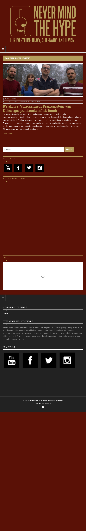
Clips (14, 102)
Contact (6, 313)
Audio (8, 102)
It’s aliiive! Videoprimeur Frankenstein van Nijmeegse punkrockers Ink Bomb (37, 108)
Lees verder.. (8, 133)
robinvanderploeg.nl (43, 403)
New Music (22, 102)
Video (31, 102)
